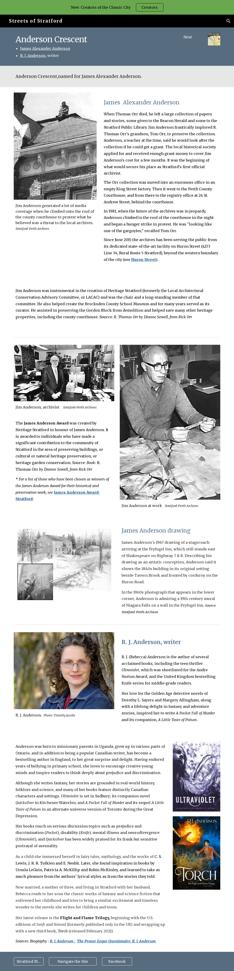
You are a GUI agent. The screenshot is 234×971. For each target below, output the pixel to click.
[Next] (188, 37)
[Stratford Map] (28, 961)
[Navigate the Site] (72, 961)
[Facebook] (117, 961)
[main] (91, 46)
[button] (228, 21)
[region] (117, 7)
